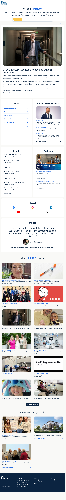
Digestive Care (16, 120)
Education (40, 19)
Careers (36, 481)
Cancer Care (16, 116)
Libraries (52, 481)
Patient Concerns (53, 483)
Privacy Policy (45, 491)
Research (48, 19)
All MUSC (26, 19)
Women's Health (16, 123)
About (35, 479)
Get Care (36, 484)
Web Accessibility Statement (58, 491)
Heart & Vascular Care (16, 109)
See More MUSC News (32, 405)
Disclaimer (40, 491)
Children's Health (16, 127)
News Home (17, 19)
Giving (50, 479)
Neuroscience (16, 113)
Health (32, 19)
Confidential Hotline (38, 483)
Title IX (50, 491)
